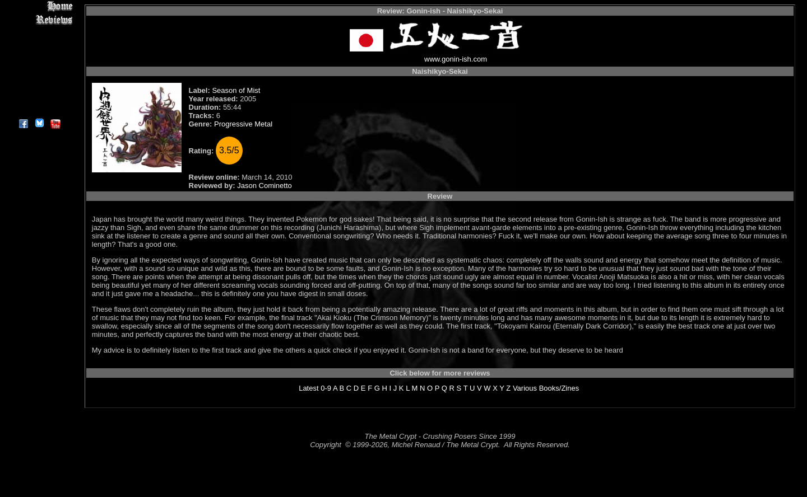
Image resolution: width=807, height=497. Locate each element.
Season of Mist (236, 90)
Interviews (39, 32)
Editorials (39, 45)
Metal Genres (39, 70)
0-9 (326, 388)
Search (39, 83)
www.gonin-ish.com (455, 59)
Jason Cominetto (264, 185)
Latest (308, 388)
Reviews (39, 19)
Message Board (39, 57)
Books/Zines (559, 388)
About (39, 109)
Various (525, 388)
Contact (39, 96)
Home (39, 6)
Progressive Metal (243, 124)
